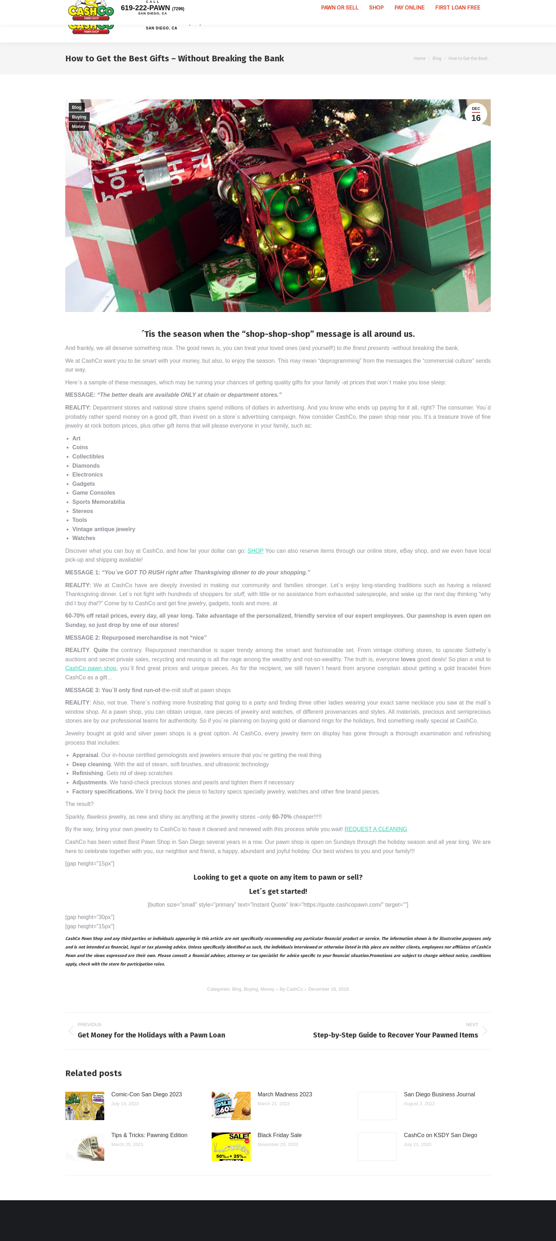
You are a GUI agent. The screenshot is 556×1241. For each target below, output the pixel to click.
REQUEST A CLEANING (376, 829)
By (291, 989)
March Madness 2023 (285, 1094)
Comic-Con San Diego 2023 (146, 1094)
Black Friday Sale (280, 1135)
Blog (77, 107)
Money (78, 126)
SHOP (255, 551)
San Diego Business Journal (439, 1094)
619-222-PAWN (161, 21)
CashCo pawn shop (90, 668)
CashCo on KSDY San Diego (440, 1135)
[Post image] (84, 1106)
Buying (79, 117)
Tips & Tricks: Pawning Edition (149, 1135)
